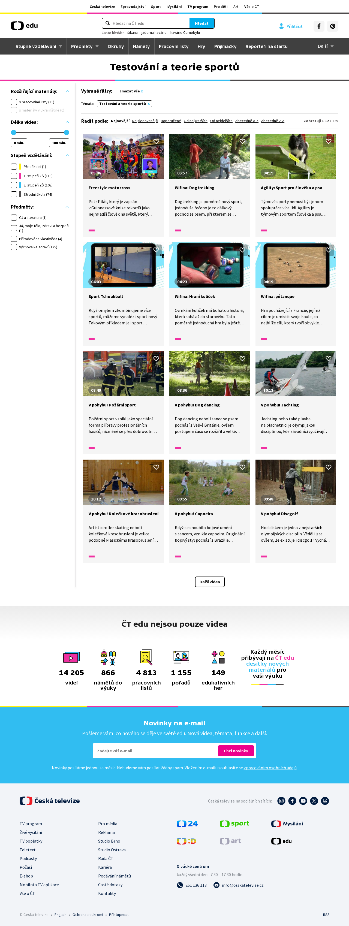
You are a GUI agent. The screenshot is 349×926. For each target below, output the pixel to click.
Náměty (141, 46)
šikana (132, 32)
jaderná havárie (154, 32)
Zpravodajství (133, 6)
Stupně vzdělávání (36, 46)
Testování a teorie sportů (122, 103)
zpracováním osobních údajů (270, 767)
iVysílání (174, 6)
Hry (201, 46)
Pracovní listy (174, 46)
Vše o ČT (251, 6)
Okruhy (116, 46)
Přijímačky (225, 46)
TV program (197, 6)
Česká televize (102, 6)
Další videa (210, 581)
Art (236, 6)
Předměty (82, 46)
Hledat (202, 23)
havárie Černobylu (185, 32)
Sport (156, 6)
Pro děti (221, 6)
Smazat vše (129, 91)
